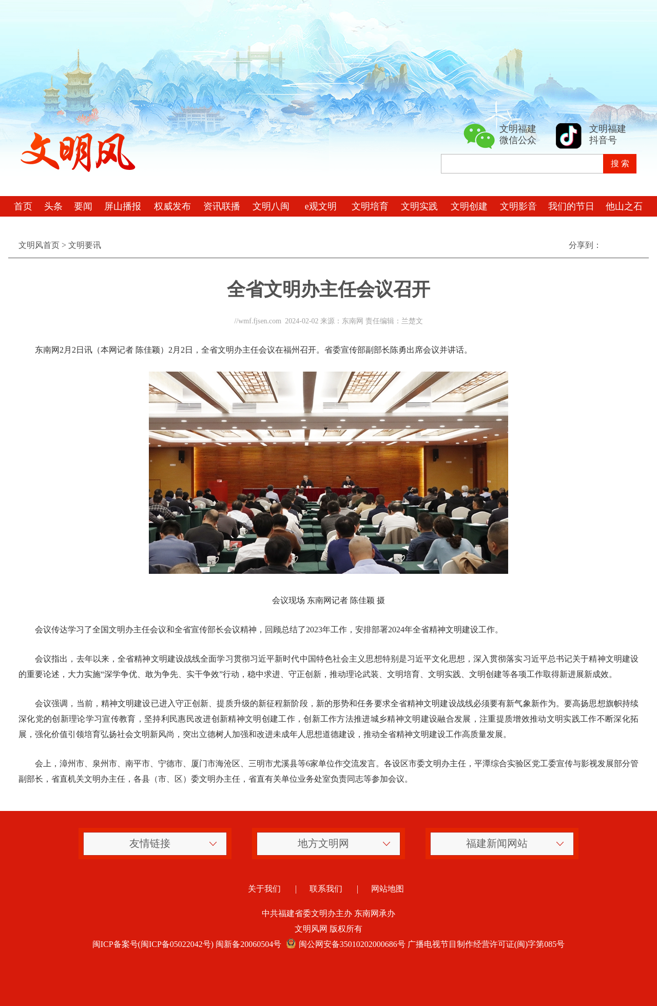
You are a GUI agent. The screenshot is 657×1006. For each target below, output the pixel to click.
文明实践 (419, 206)
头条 (53, 206)
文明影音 (518, 206)
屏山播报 (122, 206)
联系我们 (326, 888)
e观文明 (321, 206)
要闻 (83, 206)
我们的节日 (571, 206)
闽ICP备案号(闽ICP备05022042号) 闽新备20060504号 (186, 944)
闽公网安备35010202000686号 (344, 944)
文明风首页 (39, 245)
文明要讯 (84, 245)
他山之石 (624, 206)
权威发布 (172, 206)
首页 (23, 206)
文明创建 (469, 206)
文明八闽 (271, 206)
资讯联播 (221, 206)
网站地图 (387, 888)
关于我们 (264, 888)
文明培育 (370, 206)
